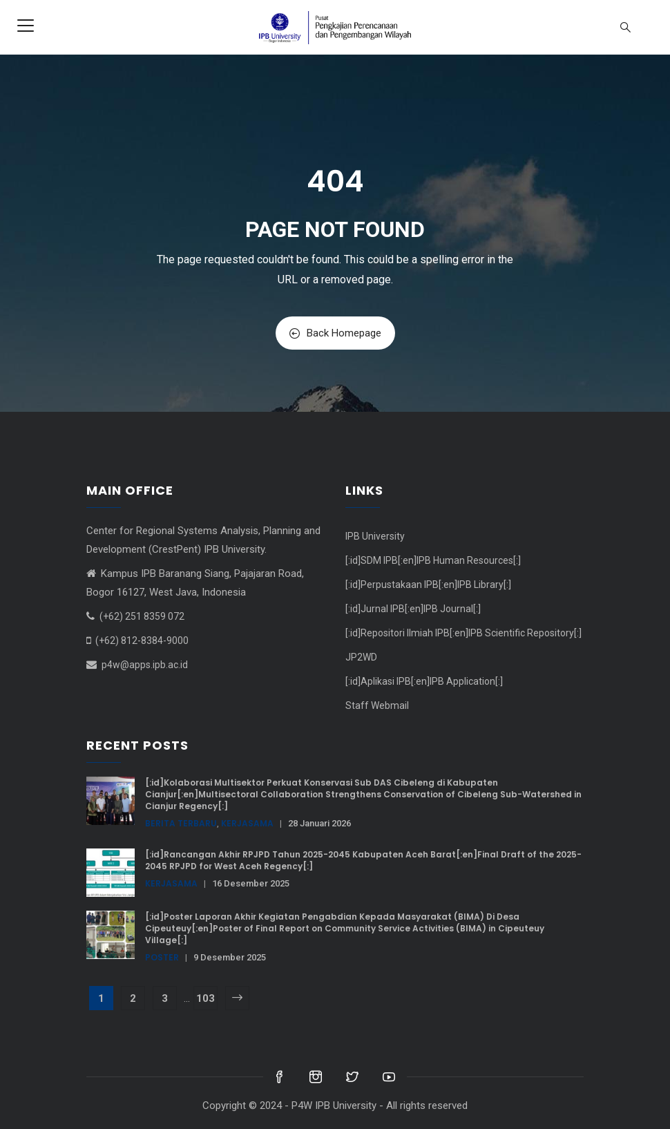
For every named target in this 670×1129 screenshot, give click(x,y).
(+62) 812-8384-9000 (142, 640)
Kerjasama (247, 823)
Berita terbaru (181, 823)
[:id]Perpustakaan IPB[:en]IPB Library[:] (428, 584)
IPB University (375, 536)
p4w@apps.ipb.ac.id (145, 664)
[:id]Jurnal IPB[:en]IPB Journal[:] (413, 608)
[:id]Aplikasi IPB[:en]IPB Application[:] (424, 681)
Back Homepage (335, 333)
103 (205, 998)
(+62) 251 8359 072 (141, 616)
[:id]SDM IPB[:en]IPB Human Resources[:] (433, 560)
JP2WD (361, 657)
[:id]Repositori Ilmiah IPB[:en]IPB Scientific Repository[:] (463, 632)
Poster (162, 957)
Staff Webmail (377, 705)
